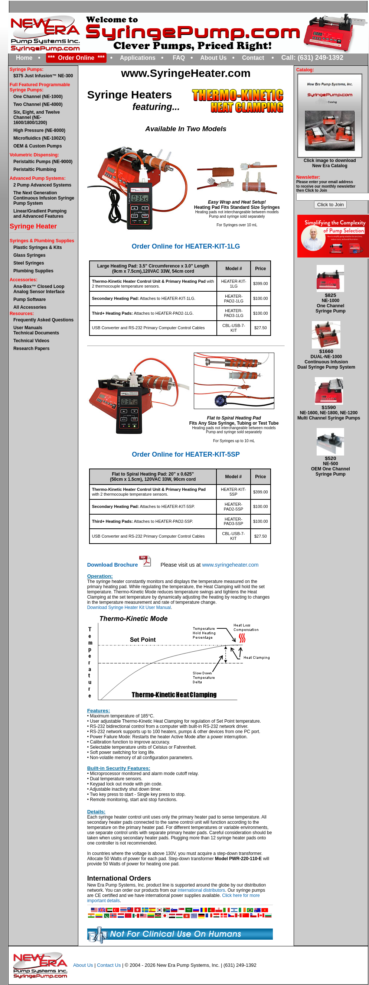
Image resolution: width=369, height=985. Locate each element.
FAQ (179, 58)
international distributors (201, 890)
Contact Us (109, 965)
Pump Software (29, 299)
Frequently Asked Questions (43, 320)
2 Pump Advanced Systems (42, 185)
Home (24, 58)
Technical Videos (31, 340)
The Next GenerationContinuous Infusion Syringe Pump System (43, 198)
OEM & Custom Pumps (37, 146)
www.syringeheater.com (230, 565)
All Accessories (29, 307)
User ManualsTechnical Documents (36, 330)
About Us (213, 58)
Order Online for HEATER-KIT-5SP (186, 454)
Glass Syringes (29, 255)
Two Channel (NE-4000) (37, 104)
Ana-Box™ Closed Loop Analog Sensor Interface (39, 289)
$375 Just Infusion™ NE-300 (43, 75)
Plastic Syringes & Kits (37, 247)
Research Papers (31, 348)
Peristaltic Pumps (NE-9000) (42, 161)
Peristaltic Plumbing (34, 169)
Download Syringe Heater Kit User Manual (129, 607)
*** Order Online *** (76, 58)
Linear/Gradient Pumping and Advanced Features (39, 213)
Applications (138, 58)
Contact (253, 58)
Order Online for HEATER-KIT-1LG (186, 246)
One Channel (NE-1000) (38, 96)
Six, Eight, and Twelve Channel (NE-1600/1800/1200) (36, 117)
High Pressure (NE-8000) (39, 130)
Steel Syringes (28, 263)
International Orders (119, 878)
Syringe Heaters (129, 94)
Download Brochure (119, 565)
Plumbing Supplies (33, 270)
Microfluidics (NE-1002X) (39, 138)
